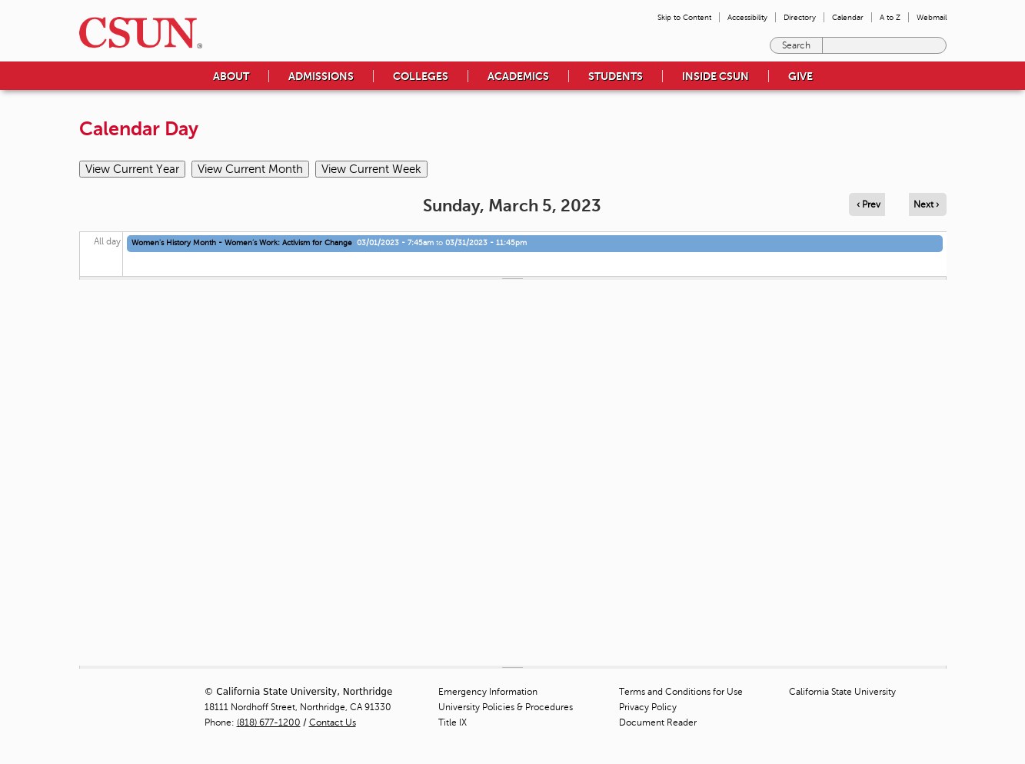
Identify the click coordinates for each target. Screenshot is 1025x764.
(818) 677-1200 (269, 722)
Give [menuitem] (800, 76)
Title (452, 722)
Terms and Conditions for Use (681, 691)
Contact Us (332, 722)
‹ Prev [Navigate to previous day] (868, 204)
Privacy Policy (648, 707)
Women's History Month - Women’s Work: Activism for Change (241, 242)
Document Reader (658, 722)
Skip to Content (684, 17)
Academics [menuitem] (518, 76)
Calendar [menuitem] (848, 17)
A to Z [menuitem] (890, 17)
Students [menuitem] (615, 76)
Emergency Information (487, 691)
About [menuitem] (231, 76)
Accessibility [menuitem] (747, 17)
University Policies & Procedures (505, 707)
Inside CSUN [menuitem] (715, 76)
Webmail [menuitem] (932, 17)
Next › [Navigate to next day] (926, 204)
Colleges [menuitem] (420, 76)
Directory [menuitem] (800, 17)
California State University (842, 691)
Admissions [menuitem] (321, 76)
